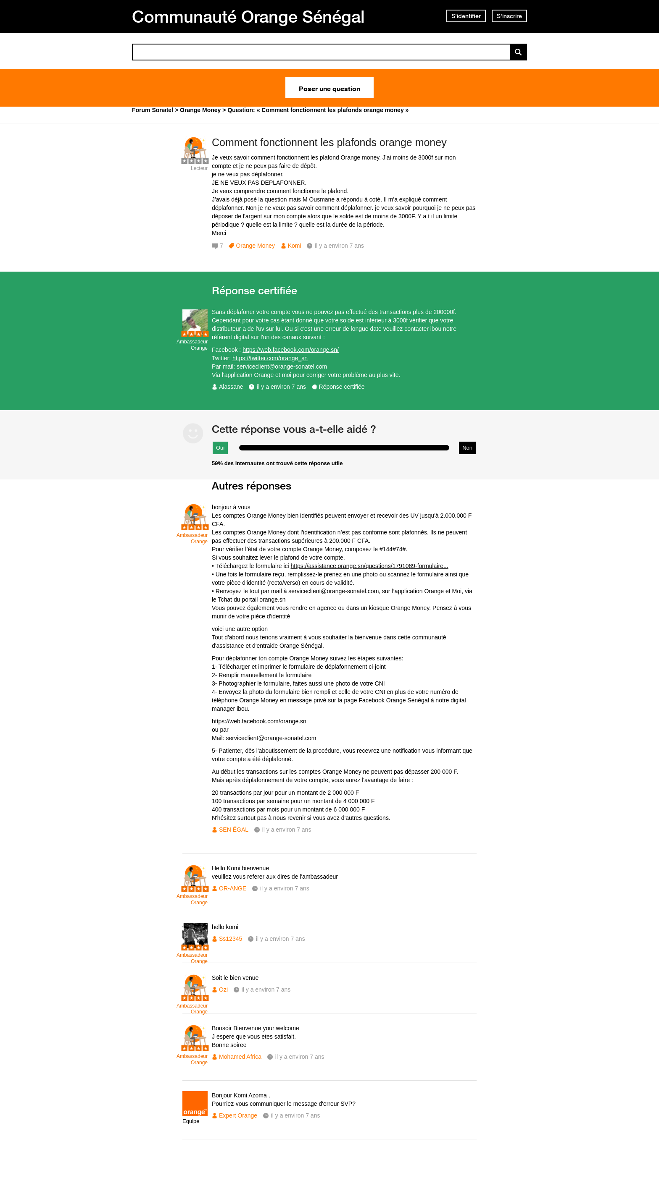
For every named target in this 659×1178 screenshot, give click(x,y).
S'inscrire (509, 16)
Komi (294, 245)
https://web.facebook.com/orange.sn (259, 721)
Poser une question (329, 87)
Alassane (231, 386)
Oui (220, 448)
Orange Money (255, 245)
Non (467, 448)
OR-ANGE (232, 888)
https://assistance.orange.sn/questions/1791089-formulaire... (369, 566)
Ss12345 (230, 938)
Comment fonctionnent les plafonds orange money (329, 142)
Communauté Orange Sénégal (248, 16)
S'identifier (466, 16)
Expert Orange (238, 1115)
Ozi (223, 989)
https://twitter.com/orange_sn (270, 358)
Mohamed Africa (240, 1056)
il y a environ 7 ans (281, 386)
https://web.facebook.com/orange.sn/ (291, 349)
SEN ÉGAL (233, 829)
